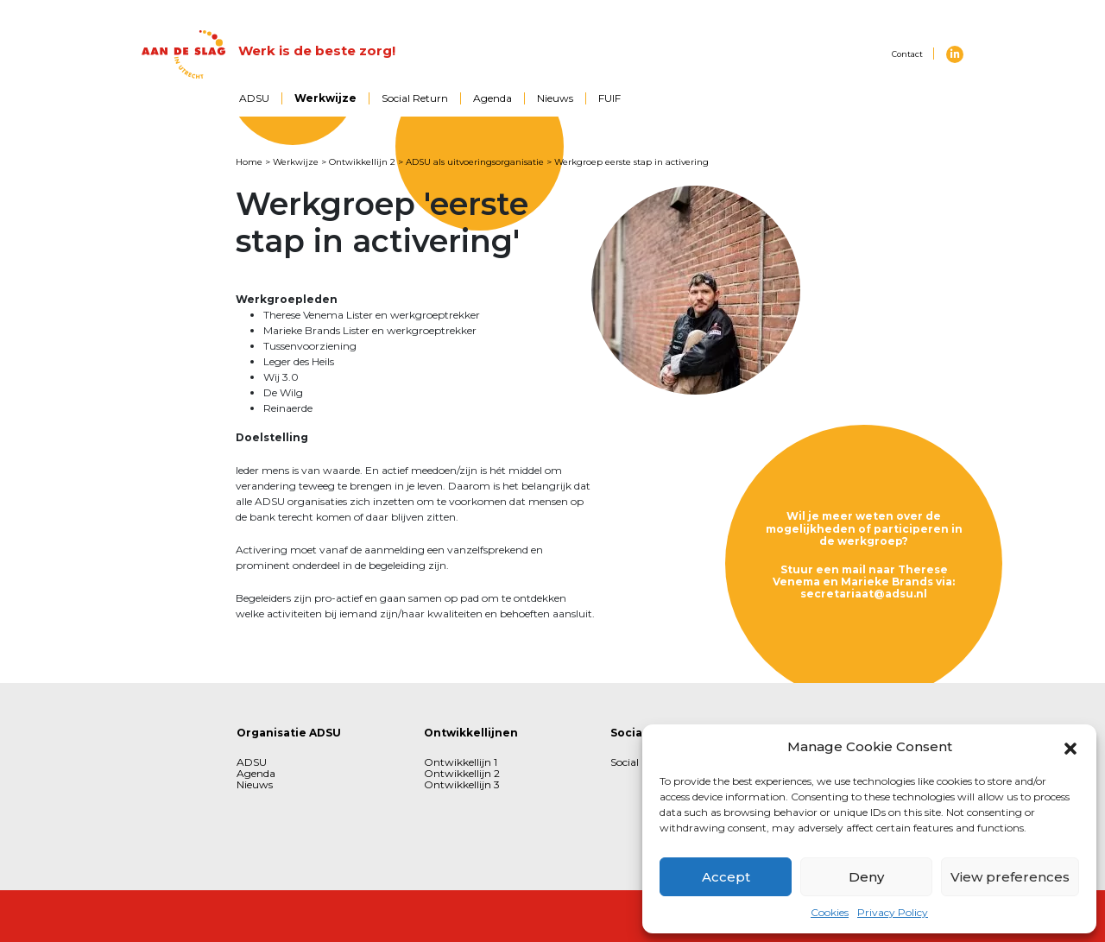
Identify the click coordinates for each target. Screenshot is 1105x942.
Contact (907, 54)
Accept (726, 877)
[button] (1070, 746)
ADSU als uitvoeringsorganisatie (475, 162)
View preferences (1010, 877)
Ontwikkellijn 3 (462, 784)
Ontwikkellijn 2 (362, 162)
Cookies (830, 912)
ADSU (254, 98)
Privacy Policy (892, 912)
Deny (866, 877)
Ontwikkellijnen (471, 732)
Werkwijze (325, 98)
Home (249, 162)
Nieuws (555, 98)
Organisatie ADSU (289, 732)
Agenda (492, 98)
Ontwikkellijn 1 (460, 761)
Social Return (415, 98)
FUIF (609, 98)
